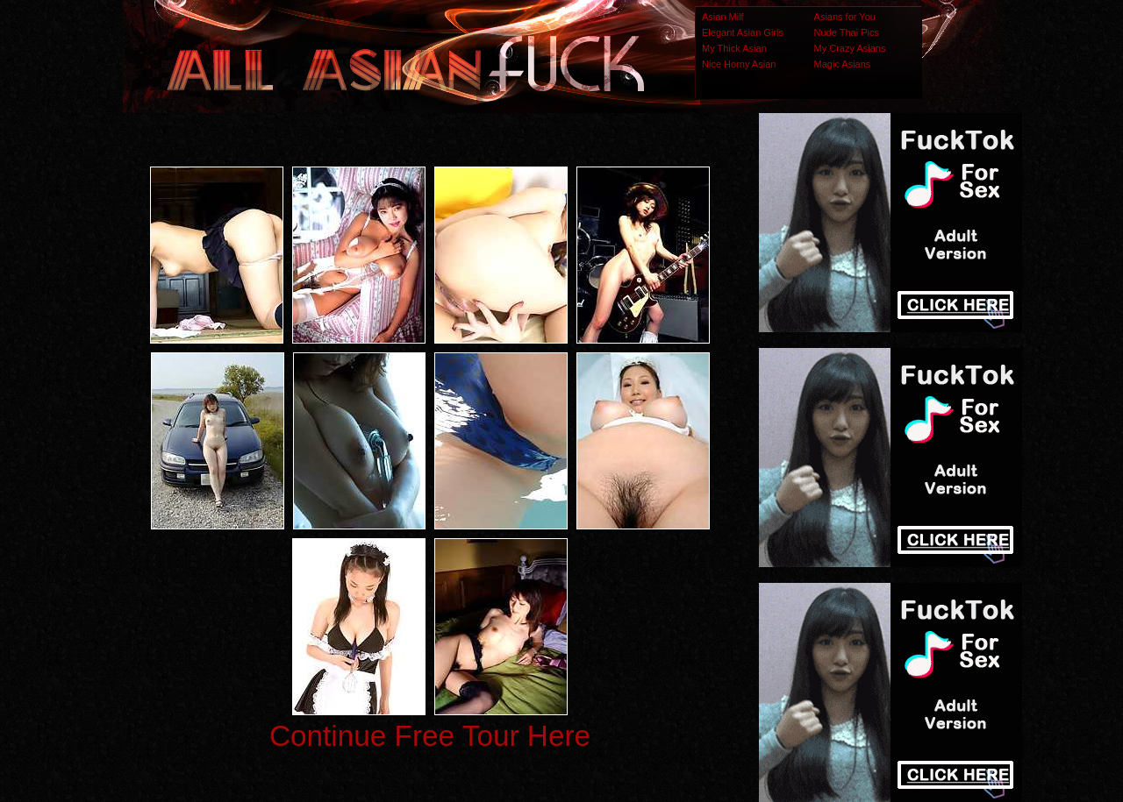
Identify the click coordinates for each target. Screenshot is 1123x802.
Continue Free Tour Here (429, 736)
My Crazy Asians (850, 48)
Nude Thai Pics (846, 32)
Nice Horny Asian (739, 64)
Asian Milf (723, 16)
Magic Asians (842, 64)
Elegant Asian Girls (742, 32)
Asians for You (845, 16)
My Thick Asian (734, 48)
